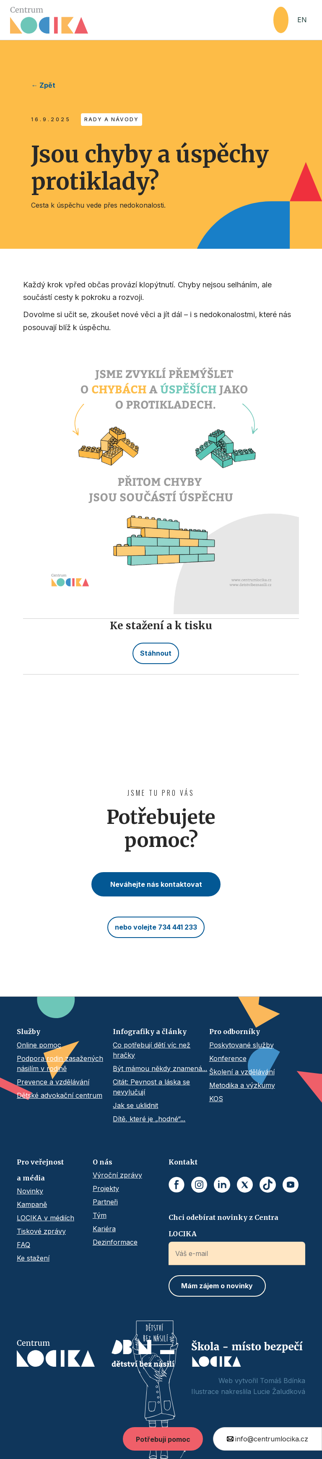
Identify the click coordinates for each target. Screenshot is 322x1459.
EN (302, 20)
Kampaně (32, 1204)
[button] (280, 20)
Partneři (105, 1202)
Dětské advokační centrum (59, 1095)
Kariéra (104, 1229)
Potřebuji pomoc (163, 1439)
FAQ (23, 1244)
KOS (216, 1098)
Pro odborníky (234, 1031)
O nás (102, 1162)
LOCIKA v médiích (45, 1218)
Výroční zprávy (117, 1175)
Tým (99, 1215)
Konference (228, 1058)
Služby (28, 1031)
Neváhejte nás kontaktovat (156, 884)
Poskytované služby (241, 1045)
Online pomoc (39, 1045)
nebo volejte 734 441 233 (156, 927)
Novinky (30, 1191)
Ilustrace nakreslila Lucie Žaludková (248, 1391)
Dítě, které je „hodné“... (149, 1119)
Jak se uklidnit (135, 1105)
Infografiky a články (150, 1031)
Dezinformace (115, 1242)
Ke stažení (33, 1258)
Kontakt (183, 1162)
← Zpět (43, 85)
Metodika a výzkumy (242, 1085)
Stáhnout (155, 653)
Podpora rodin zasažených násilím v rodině (60, 1063)
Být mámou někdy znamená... (160, 1068)
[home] (141, 20)
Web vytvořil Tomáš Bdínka (261, 1380)
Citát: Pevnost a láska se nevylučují (151, 1087)
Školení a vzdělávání (242, 1072)
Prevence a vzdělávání (53, 1082)
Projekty (106, 1188)
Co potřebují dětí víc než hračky (151, 1050)
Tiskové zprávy (41, 1231)
